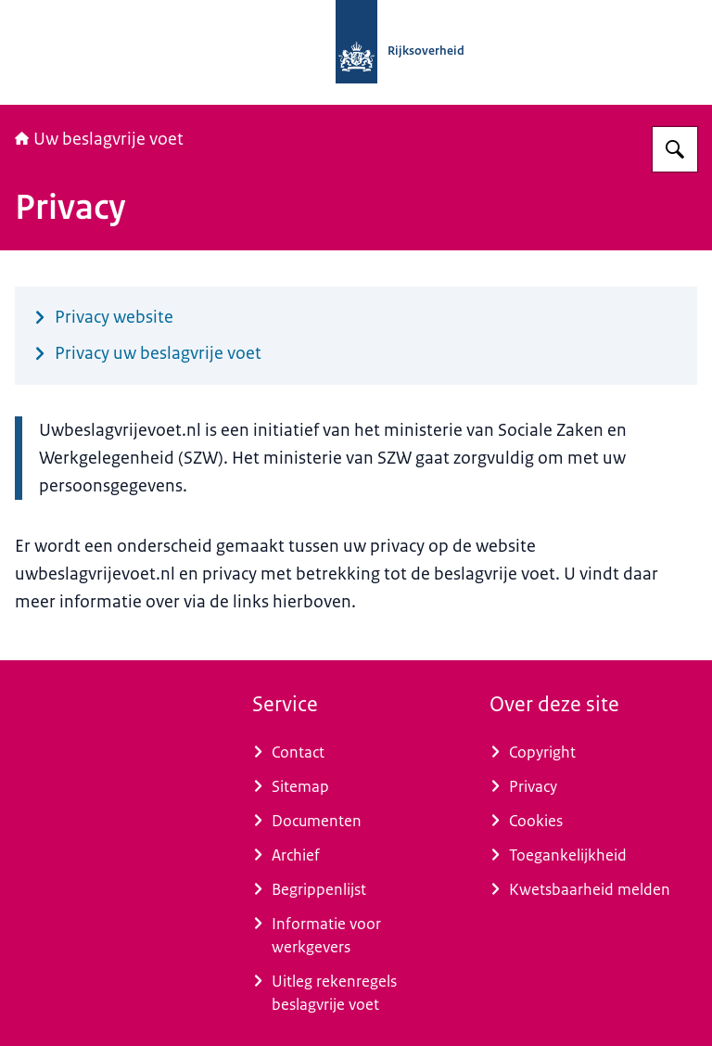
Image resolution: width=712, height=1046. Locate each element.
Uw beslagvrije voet (99, 139)
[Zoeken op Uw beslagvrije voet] (675, 149)
